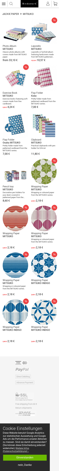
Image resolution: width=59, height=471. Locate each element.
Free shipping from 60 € (26, 404)
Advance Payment (25, 382)
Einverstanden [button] (24, 457)
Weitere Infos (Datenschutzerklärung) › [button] (16, 450)
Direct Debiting (23, 376)
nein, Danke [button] (25, 464)
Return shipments (23, 408)
